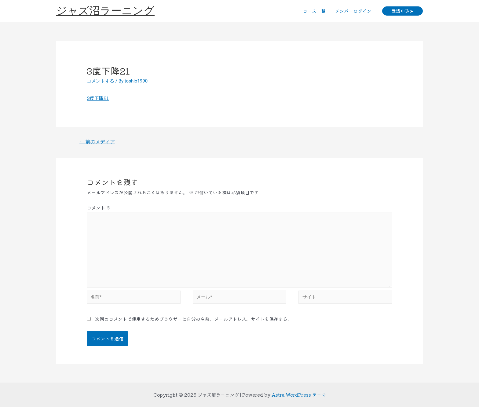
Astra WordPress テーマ (299, 394)
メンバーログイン (353, 11)
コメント (99, 207)
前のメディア (97, 142)
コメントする (100, 81)
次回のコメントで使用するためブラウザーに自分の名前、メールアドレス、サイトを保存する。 (193, 319)
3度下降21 (98, 98)
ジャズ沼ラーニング (105, 11)
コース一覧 (314, 11)
